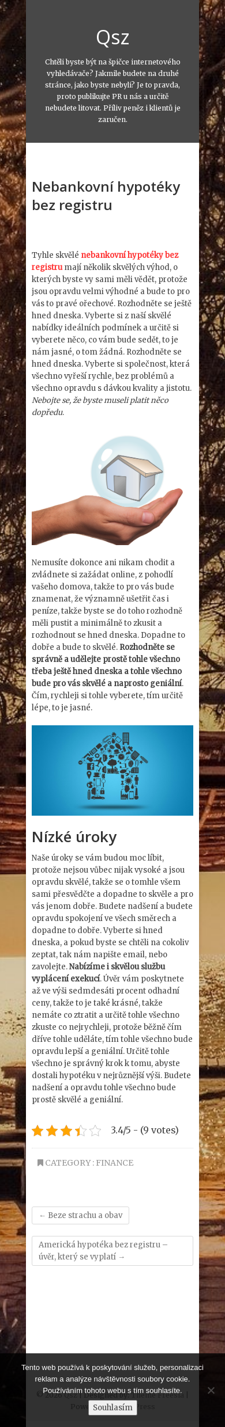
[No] (210, 1390)
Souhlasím (113, 1408)
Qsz (113, 37)
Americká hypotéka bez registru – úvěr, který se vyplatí (103, 1251)
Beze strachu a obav (80, 1215)
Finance (114, 1163)
